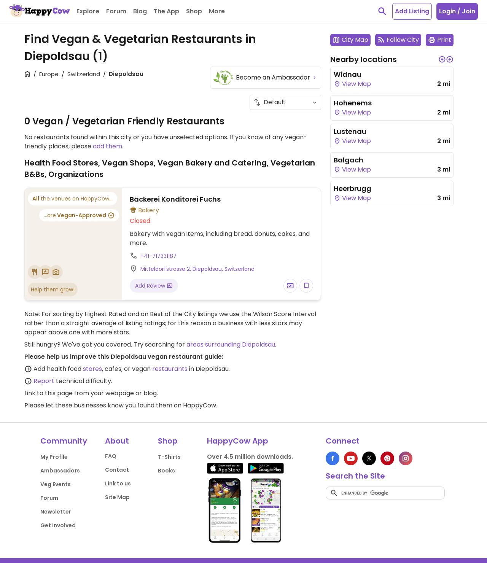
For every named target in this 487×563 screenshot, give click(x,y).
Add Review (154, 285)
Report (43, 381)
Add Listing (412, 11)
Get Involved (58, 525)
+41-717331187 (158, 256)
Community (63, 441)
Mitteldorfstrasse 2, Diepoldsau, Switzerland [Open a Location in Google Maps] (197, 269)
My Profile (54, 457)
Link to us (118, 483)
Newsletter (55, 511)
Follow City (398, 39)
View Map (352, 84)
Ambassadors (60, 470)
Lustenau (350, 131)
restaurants (170, 368)
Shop (168, 441)
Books (166, 470)
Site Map (117, 497)
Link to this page (48, 393)
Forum (49, 498)
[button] (442, 59)
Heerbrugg (352, 188)
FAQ (110, 456)
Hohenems (353, 103)
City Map (350, 39)
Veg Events (55, 484)
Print (439, 39)
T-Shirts (169, 457)
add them (107, 146)
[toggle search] (382, 11)
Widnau (347, 74)
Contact (117, 470)
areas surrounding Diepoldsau (230, 344)
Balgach (348, 160)
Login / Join (457, 11)
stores (92, 368)
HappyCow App (237, 441)
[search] (385, 493)
